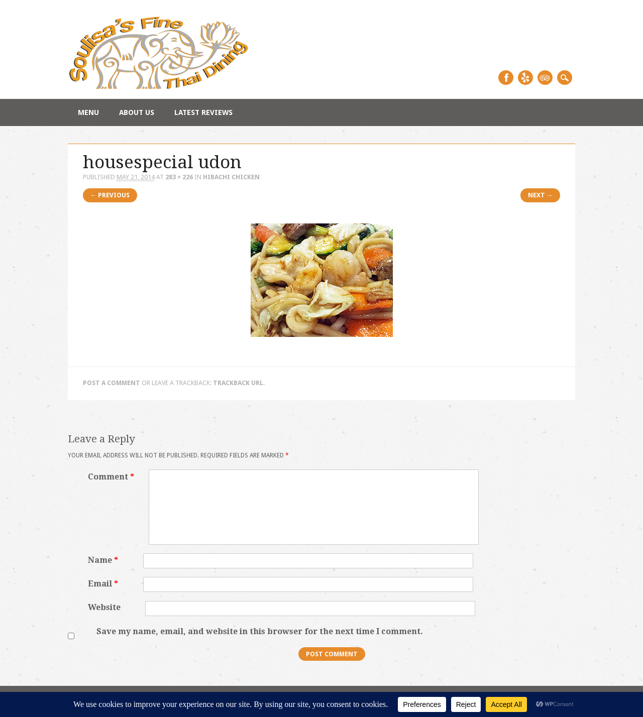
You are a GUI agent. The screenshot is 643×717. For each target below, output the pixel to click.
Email (104, 583)
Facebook (505, 77)
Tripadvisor (545, 77)
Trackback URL (238, 383)
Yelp (525, 77)
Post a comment (111, 383)
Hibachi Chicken (231, 177)
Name (104, 560)
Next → (540, 195)
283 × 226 (179, 177)
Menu (88, 112)
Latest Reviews (203, 112)
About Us (136, 112)
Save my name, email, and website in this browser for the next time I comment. (259, 631)
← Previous (110, 195)
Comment (112, 477)
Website (104, 607)
